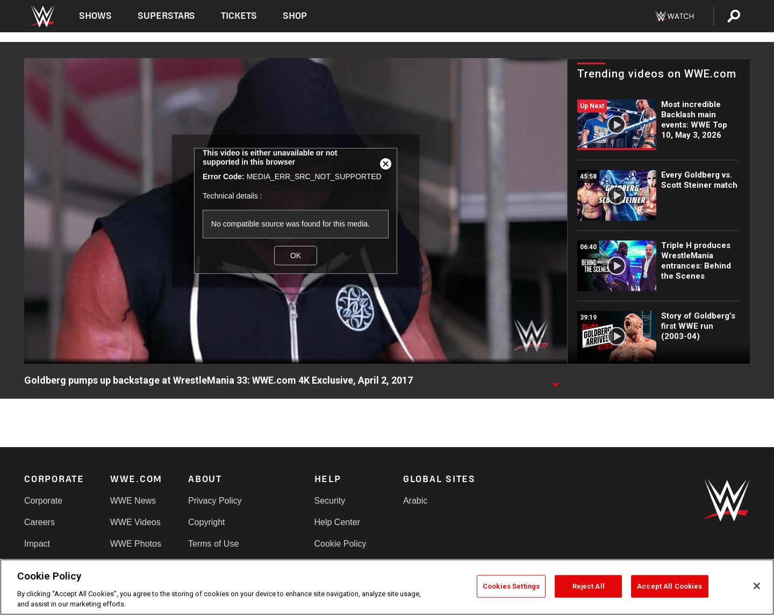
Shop (295, 16)
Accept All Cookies (669, 586)
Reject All (588, 586)
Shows (95, 16)
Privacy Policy (215, 500)
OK (295, 255)
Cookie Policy (340, 543)
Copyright (206, 522)
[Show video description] (555, 381)
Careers (39, 522)
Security (330, 500)
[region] (387, 587)
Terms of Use (213, 543)
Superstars (167, 16)
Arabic (415, 500)
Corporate (43, 500)
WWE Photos (135, 543)
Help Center (337, 522)
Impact (37, 543)
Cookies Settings (511, 586)
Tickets (239, 16)
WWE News (133, 500)
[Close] (757, 586)
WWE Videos (135, 522)
